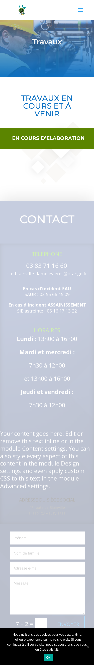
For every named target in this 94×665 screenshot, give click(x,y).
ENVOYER (68, 627)
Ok (48, 657)
